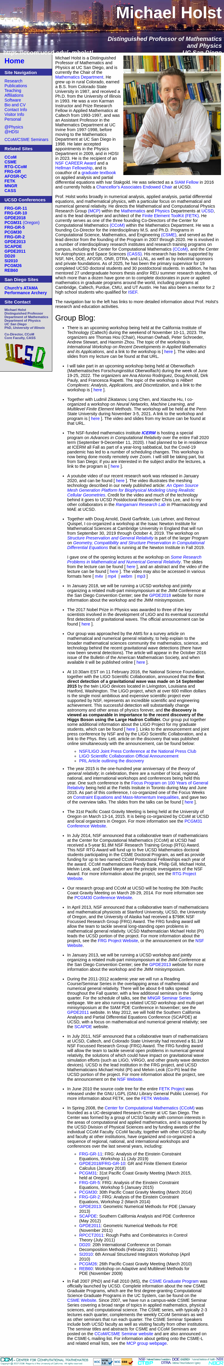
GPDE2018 (160, 595)
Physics (162, 210)
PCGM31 (88, 1173)
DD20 (84, 1244)
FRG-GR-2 (89, 1197)
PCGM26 (88, 1263)
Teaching (12, 90)
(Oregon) (22, 222)
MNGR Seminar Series (169, 998)
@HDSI (11, 131)
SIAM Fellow (186, 182)
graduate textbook (99, 172)
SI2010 (86, 1254)
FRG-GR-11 (90, 1154)
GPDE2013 (160, 964)
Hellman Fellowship (74, 167)
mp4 (112, 576)
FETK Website (155, 1098)
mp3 (141, 576)
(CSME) (168, 234)
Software (12, 100)
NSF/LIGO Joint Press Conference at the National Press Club (137, 751)
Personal (12, 119)
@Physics (13, 127)
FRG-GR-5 (89, 1182)
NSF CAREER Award (75, 163)
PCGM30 (88, 1192)
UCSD (208, 210)
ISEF (132, 292)
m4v (99, 576)
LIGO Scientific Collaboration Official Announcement (129, 756)
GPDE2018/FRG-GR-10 (102, 1163)
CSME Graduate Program (174, 1281)
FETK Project (172, 1088)
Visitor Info (14, 114)
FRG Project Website (118, 940)
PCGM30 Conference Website (103, 897)
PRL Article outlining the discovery (111, 760)
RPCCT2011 (91, 1235)
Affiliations (14, 95)
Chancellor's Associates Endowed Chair (134, 187)
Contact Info (15, 109)
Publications (15, 85)
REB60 (86, 1268)
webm (126, 576)
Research (13, 81)
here (168, 351)
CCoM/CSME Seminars (26, 139)
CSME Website (81, 1300)
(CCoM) (117, 225)
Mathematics (133, 210)
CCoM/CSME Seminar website (123, 1333)
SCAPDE (83, 1026)
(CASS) (134, 254)
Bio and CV (15, 104)
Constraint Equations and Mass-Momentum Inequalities (126, 797)
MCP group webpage (146, 1343)
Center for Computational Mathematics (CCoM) (150, 1108)
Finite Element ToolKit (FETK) (170, 215)
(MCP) (94, 210)
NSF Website (129, 1079)
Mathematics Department (79, 77)
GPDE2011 (78, 1012)
